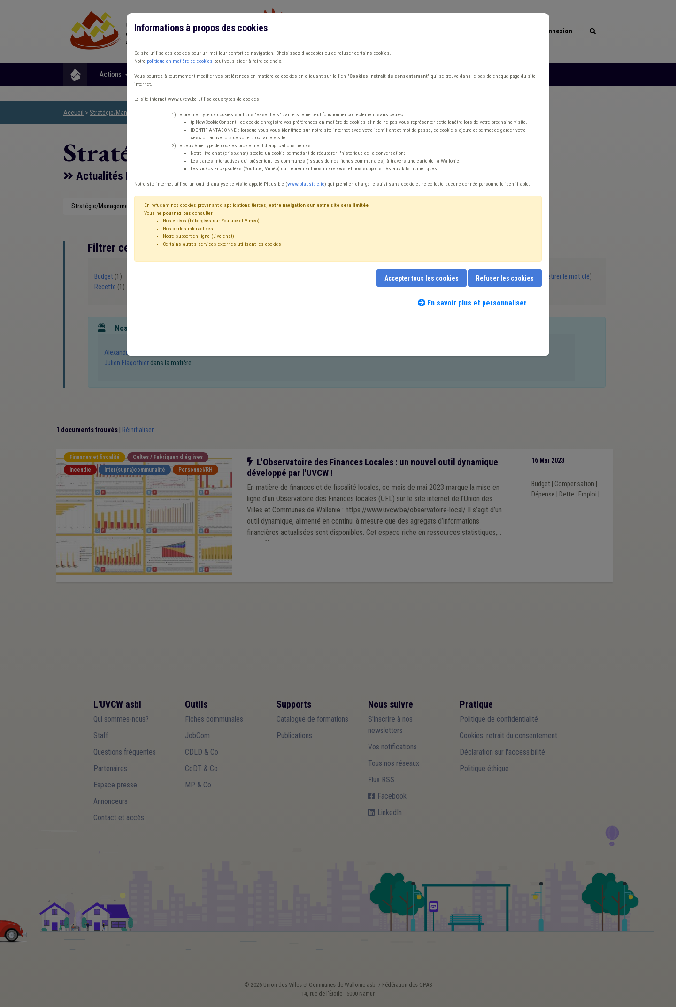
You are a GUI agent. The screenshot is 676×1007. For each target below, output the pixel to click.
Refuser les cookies (505, 278)
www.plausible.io (305, 184)
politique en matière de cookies (180, 61)
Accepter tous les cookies (421, 278)
